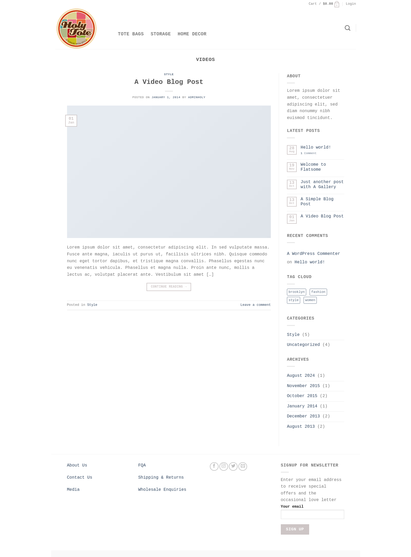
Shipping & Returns (161, 477)
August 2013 (301, 426)
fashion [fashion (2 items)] (318, 292)
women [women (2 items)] (310, 300)
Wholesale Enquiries (162, 489)
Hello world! (316, 147)
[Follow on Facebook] (214, 466)
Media (73, 489)
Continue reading (169, 286)
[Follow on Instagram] (223, 466)
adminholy (196, 97)
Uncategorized (303, 344)
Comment (308, 153)
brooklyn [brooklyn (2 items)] (297, 292)
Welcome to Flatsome (313, 167)
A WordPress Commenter (313, 253)
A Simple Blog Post (317, 202)
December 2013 (303, 416)
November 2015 (303, 386)
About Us (77, 465)
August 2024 (301, 375)
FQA (142, 465)
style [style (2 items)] (294, 300)
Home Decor (192, 34)
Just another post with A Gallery (322, 184)
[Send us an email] (242, 466)
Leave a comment (255, 305)
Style (169, 74)
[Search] (347, 28)
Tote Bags (131, 34)
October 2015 (302, 396)
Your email (312, 513)
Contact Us (79, 477)
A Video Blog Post (168, 82)
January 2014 (302, 406)
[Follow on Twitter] (233, 466)
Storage (161, 34)
